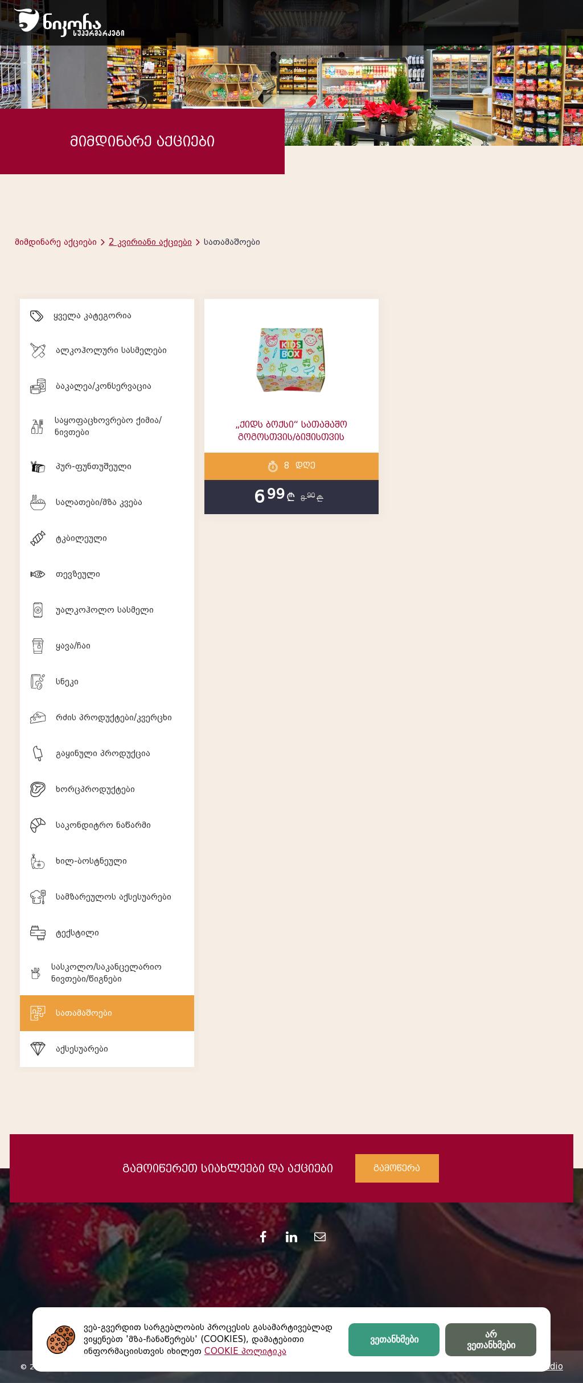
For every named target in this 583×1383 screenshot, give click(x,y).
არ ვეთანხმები (491, 1339)
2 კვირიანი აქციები (150, 242)
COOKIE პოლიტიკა (245, 1351)
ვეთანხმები (394, 1339)
